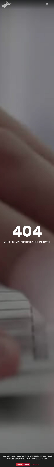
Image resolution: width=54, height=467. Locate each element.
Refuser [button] (27, 464)
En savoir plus (34, 464)
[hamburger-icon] (43, 4)
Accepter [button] (19, 464)
